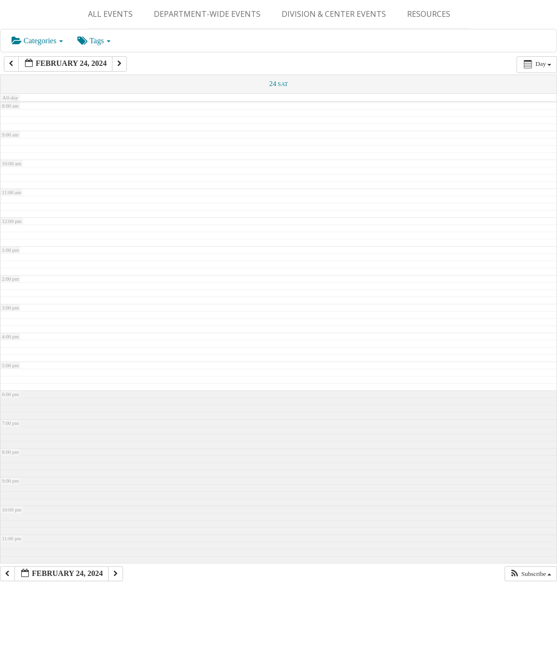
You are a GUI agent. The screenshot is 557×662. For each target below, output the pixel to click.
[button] (530, 574)
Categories (37, 41)
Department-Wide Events (207, 14)
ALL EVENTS (110, 14)
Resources (428, 14)
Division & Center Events (334, 14)
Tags (94, 41)
